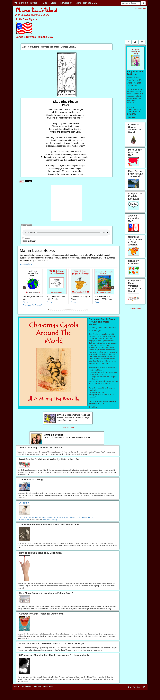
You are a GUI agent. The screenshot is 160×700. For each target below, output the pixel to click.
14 (73, 309)
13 (71, 309)
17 (79, 309)
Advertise (37, 687)
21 (87, 309)
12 (70, 309)
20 (85, 309)
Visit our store (26, 264)
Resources (48, 687)
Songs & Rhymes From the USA (34, 36)
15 (75, 309)
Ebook (25, 302)
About (16, 687)
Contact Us (26, 687)
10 (66, 309)
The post (21, 519)
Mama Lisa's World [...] (51, 519)
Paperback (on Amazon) (32, 305)
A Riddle (27, 519)
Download (26, 238)
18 (81, 309)
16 (77, 309)
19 (83, 309)
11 (68, 309)
